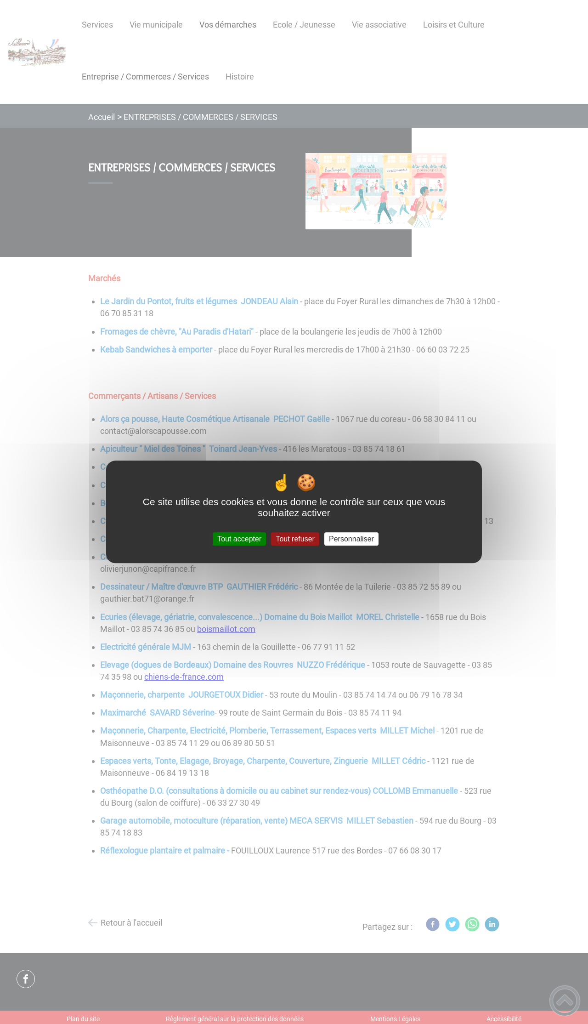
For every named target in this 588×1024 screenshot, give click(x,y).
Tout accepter (239, 539)
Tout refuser (295, 539)
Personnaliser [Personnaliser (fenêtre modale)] (351, 539)
